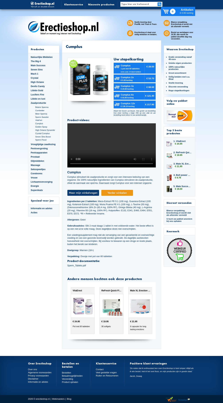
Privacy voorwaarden (38, 375)
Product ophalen (70, 382)
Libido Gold (37, 90)
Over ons (32, 369)
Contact (100, 369)
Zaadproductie (38, 103)
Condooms (36, 173)
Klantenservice (73, 4)
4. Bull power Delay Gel (183, 175)
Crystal (34, 78)
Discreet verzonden (179, 202)
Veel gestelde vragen (106, 372)
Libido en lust (38, 98)
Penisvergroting (39, 148)
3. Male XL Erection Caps (183, 163)
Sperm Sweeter (42, 117)
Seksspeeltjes (38, 169)
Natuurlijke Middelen (42, 57)
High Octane (37, 82)
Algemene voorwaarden (40, 372)
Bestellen (66, 372)
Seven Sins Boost (43, 137)
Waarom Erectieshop (180, 49)
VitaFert (38, 120)
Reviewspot (184, 399)
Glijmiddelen (37, 161)
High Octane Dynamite (45, 130)
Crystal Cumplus (42, 133)
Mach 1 (34, 73)
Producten (37, 49)
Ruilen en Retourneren (107, 375)
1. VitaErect (180, 141)
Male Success (38, 65)
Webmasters (58, 399)
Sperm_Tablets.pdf (76, 265)
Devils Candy (38, 86)
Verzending (67, 379)
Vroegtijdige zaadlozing (43, 144)
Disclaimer (33, 378)
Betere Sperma (41, 107)
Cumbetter (39, 110)
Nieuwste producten (101, 4)
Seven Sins (37, 69)
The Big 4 (36, 61)
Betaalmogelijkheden (72, 376)
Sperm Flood (40, 140)
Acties (34, 212)
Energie (35, 186)
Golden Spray (41, 127)
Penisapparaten (39, 152)
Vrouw (34, 177)
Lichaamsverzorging (42, 181)
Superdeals (37, 190)
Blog (69, 399)
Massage (35, 165)
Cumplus (39, 123)
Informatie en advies (41, 208)
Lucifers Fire (37, 94)
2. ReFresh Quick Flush (183, 152)
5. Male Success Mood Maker (183, 186)
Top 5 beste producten (174, 132)
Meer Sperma (41, 114)
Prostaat (35, 156)
